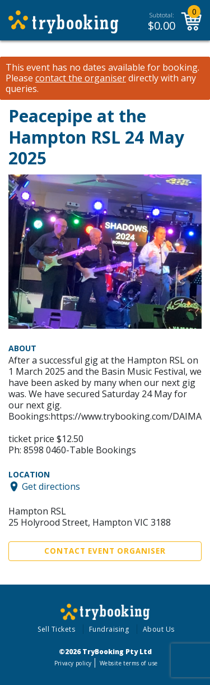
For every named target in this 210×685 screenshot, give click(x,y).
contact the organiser (80, 78)
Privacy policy (73, 663)
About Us (159, 629)
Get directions (51, 486)
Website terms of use (128, 663)
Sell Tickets (56, 629)
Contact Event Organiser (105, 551)
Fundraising (109, 629)
